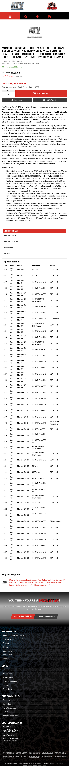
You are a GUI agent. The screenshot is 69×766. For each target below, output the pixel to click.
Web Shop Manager (57, 763)
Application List (11, 231)
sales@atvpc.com (9, 735)
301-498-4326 (8, 727)
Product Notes (10, 235)
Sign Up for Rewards (46, 616)
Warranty (8, 247)
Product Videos (11, 241)
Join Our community (23, 616)
